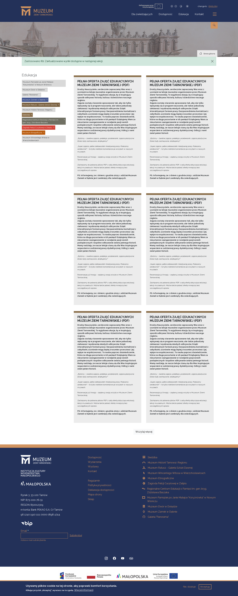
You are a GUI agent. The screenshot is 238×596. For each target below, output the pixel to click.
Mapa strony (95, 494)
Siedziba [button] (26, 115)
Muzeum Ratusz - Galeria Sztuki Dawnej (170, 467)
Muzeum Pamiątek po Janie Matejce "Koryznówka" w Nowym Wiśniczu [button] (38, 83)
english (213, 6)
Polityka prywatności (99, 485)
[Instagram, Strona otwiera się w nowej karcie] (106, 558)
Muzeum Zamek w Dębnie (162, 511)
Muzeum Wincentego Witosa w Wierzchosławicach (176, 473)
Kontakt (199, 14)
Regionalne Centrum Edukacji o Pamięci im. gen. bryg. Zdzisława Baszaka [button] (41, 121)
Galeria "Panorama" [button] (30, 95)
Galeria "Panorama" (158, 516)
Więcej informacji (83, 591)
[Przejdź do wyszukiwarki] (214, 25)
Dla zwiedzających (142, 14)
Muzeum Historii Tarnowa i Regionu (167, 462)
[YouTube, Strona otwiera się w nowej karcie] (122, 558)
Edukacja (183, 14)
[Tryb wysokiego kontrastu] (181, 6)
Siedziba (152, 457)
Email (24, 530)
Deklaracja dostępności (101, 490)
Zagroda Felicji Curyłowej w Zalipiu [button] (37, 127)
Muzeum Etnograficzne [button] (32, 133)
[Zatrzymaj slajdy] (187, 6)
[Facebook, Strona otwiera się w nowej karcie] (114, 558)
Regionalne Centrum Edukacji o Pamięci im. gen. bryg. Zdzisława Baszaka (177, 490)
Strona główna (209, 54)
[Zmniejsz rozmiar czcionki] (176, 6)
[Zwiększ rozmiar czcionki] (172, 6)
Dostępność (165, 14)
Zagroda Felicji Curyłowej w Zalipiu (167, 483)
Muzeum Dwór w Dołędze (162, 506)
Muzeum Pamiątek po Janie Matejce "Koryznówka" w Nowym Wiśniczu (181, 499)
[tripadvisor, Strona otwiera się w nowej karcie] (131, 559)
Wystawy (93, 466)
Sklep (91, 499)
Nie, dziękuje (189, 588)
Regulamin (94, 480)
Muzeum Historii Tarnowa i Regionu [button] (37, 110)
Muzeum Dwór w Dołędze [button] (34, 90)
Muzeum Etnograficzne (161, 478)
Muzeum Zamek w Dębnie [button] (34, 100)
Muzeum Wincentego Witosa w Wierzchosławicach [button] (36, 139)
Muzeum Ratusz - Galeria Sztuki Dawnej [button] (40, 105)
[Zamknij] (212, 61)
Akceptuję (205, 588)
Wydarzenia (94, 462)
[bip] (27, 523)
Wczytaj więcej (143, 431)
